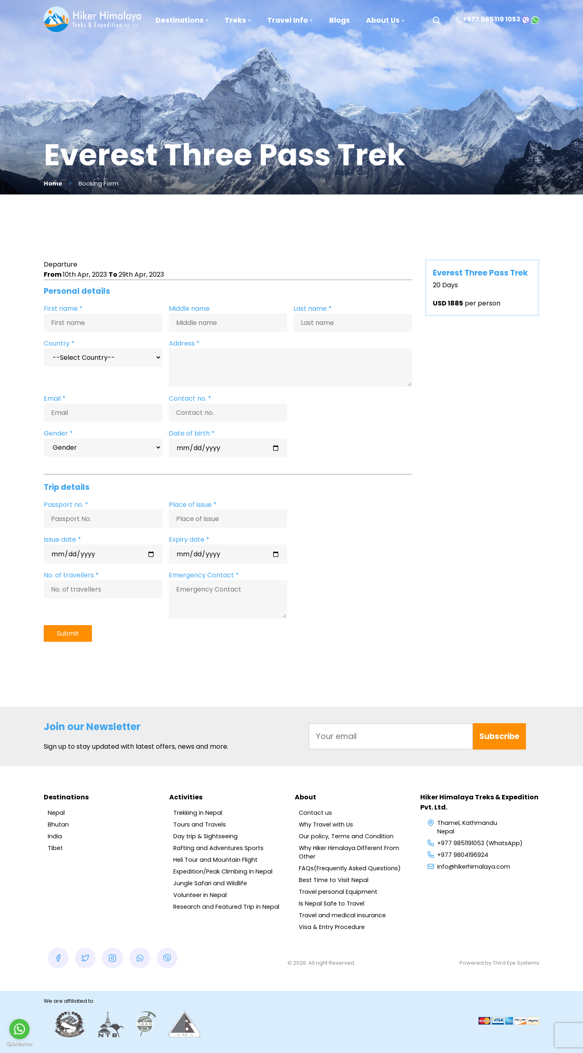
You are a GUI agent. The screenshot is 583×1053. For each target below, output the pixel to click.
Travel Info (290, 20)
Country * (59, 343)
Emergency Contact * (204, 575)
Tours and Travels (199, 824)
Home (53, 183)
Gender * (58, 433)
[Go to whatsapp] (19, 1029)
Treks (238, 20)
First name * (63, 308)
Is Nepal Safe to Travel (331, 903)
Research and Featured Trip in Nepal (226, 907)
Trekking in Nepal (197, 813)
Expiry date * (189, 539)
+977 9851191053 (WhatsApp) (480, 843)
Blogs (339, 20)
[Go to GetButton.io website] (19, 1044)
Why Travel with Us (326, 824)
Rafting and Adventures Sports (218, 848)
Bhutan (58, 824)
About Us (385, 20)
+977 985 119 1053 (487, 19)
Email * (55, 398)
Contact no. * (190, 398)
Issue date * (62, 539)
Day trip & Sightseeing (205, 836)
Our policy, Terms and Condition (346, 836)
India (55, 836)
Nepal (56, 813)
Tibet (55, 848)
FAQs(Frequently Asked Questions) (350, 868)
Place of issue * (193, 504)
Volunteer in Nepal (200, 895)
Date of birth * (192, 433)
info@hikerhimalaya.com (473, 867)
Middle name (189, 308)
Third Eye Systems (516, 962)
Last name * (313, 308)
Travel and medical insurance (342, 915)
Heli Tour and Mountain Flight (215, 860)
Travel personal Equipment (338, 892)
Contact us (315, 813)
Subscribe (499, 736)
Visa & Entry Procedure (332, 927)
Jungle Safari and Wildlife (210, 883)
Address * (184, 343)
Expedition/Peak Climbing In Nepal (222, 871)
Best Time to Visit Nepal (333, 880)
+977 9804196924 (462, 855)
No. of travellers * (71, 575)
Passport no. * (66, 504)
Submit (68, 633)
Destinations (182, 20)
